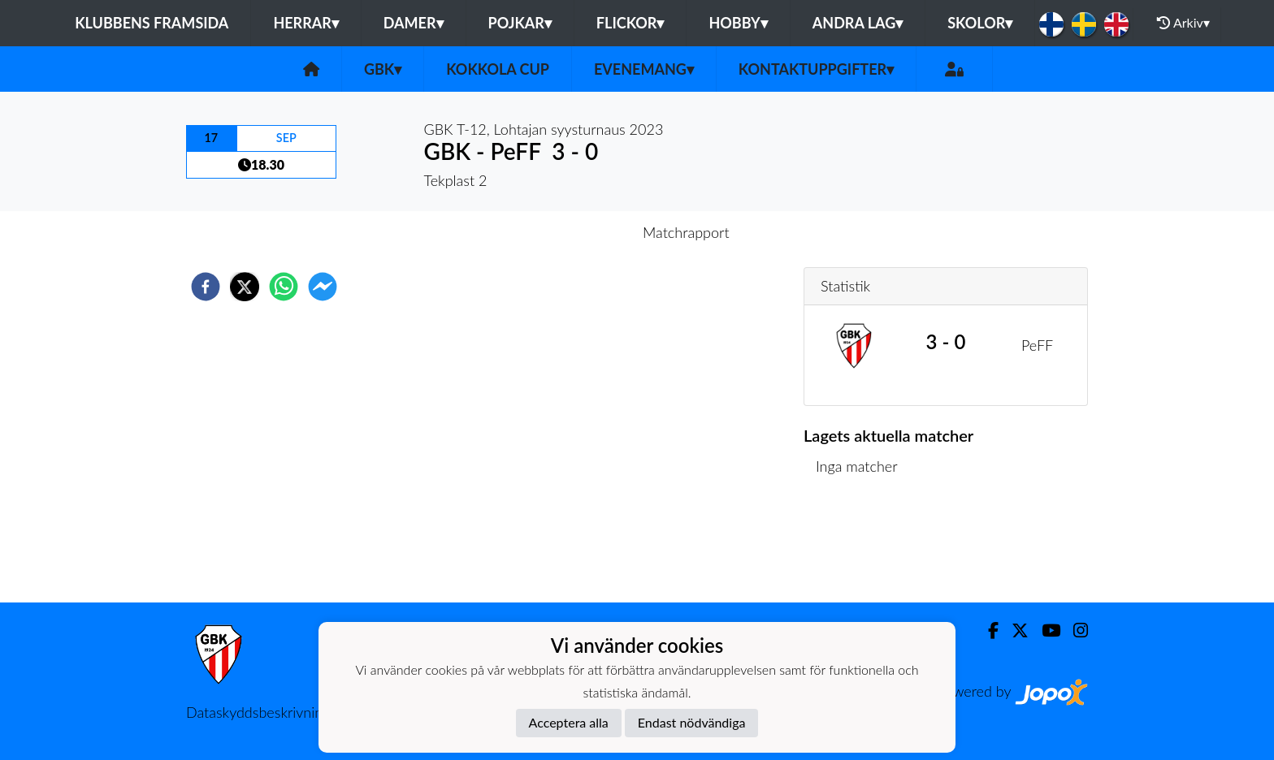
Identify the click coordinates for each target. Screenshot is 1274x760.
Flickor (630, 23)
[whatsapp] (283, 286)
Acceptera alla (569, 722)
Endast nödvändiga (692, 722)
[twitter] (244, 286)
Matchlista (856, 547)
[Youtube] (1044, 630)
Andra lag (857, 23)
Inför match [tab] (580, 232)
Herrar (305, 23)
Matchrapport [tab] (686, 232)
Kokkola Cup (497, 69)
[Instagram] (1074, 630)
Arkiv (1183, 22)
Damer (414, 23)
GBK (382, 69)
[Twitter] (1014, 630)
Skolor (979, 23)
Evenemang (644, 69)
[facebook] (205, 286)
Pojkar (520, 23)
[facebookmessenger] (322, 286)
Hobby (737, 23)
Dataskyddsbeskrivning (258, 712)
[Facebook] (987, 630)
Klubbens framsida (151, 23)
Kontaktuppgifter (816, 69)
